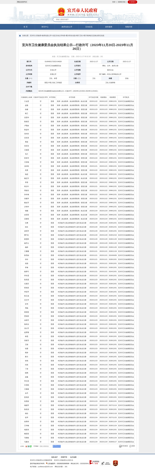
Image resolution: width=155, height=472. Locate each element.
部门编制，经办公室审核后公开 (110, 74)
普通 (52, 101)
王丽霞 (26, 150)
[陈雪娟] (26, 255)
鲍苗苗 (26, 434)
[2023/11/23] (93, 105)
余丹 (26, 393)
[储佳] (26, 413)
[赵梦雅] (26, 332)
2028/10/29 (113, 434)
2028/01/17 (113, 442)
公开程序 (77, 74)
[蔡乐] (26, 357)
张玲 (26, 259)
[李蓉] (26, 182)
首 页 (26, 27)
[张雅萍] (26, 199)
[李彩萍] (26, 292)
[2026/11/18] (112, 251)
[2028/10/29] (112, 434)
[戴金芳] (26, 203)
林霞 (26, 336)
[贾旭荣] (26, 316)
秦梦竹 (26, 271)
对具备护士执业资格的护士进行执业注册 (72, 223)
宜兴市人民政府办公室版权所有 (41, 460)
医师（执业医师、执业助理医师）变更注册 (72, 105)
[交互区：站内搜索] (77, 19)
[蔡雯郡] (26, 239)
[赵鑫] (26, 377)
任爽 (26, 223)
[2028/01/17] (112, 442)
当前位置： (26, 35)
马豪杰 (26, 442)
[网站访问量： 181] (61, 466)
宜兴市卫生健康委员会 (53, 66)
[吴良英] (26, 138)
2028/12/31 (113, 227)
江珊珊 (26, 251)
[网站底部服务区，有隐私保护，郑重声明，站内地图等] (77, 463)
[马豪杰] (26, 442)
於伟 (26, 304)
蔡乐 (26, 357)
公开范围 (77, 70)
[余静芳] (26, 320)
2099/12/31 (113, 101)
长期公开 (53, 74)
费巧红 (26, 235)
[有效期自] (103, 97)
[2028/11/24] (112, 422)
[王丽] (26, 344)
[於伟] (26, 304)
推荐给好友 (57, 446)
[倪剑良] (26, 134)
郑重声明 (64, 457)
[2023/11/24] (93, 211)
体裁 (110, 78)
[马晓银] (26, 438)
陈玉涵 (26, 296)
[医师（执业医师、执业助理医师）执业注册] (72, 101)
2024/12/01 (113, 271)
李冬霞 (26, 275)
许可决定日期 (93, 97)
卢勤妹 (26, 125)
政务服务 (108, 27)
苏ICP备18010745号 (37, 463)
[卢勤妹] (26, 126)
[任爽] (26, 223)
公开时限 (29, 74)
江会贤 (26, 101)
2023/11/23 (93, 105)
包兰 (26, 154)
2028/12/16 (113, 235)
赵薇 (26, 105)
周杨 (26, 308)
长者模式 (132, 2)
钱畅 (26, 211)
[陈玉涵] (26, 296)
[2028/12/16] (112, 235)
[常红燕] (26, 381)
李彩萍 (26, 292)
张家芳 (26, 340)
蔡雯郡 (26, 239)
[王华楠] (26, 426)
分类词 (77, 82)
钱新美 (26, 429)
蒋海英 (26, 288)
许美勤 (26, 385)
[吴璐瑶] (26, 219)
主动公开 (53, 70)
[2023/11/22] (93, 101)
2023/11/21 (93, 125)
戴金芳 (26, 202)
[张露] (26, 349)
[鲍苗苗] (26, 434)
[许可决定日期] (93, 97)
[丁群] (26, 369)
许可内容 (72, 97)
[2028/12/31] (112, 227)
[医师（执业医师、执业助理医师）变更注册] (72, 105)
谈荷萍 (26, 231)
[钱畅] (26, 211)
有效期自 (103, 97)
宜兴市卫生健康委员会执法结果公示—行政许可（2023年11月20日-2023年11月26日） (77, 47)
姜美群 (26, 397)
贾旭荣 (26, 316)
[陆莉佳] (26, 324)
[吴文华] (26, 300)
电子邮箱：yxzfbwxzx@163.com (41, 466)
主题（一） (29, 78)
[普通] (52, 101)
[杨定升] (26, 178)
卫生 (93, 78)
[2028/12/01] (112, 223)
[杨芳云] (26, 243)
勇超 (26, 142)
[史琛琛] (26, 215)
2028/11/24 (113, 421)
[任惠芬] (26, 284)
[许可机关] (126, 97)
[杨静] (26, 247)
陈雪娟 (26, 255)
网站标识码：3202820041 (80, 463)
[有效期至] (112, 97)
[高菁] (26, 170)
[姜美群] (26, 397)
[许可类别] (52, 97)
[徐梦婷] (26, 422)
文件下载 (29, 87)
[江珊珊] (26, 251)
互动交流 (88, 27)
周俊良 (26, 190)
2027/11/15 (113, 417)
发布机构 (29, 66)
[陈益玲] (26, 130)
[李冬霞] (26, 276)
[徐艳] (26, 361)
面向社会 (110, 70)
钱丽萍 (26, 405)
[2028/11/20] (112, 239)
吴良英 (26, 138)
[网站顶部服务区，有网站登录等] (77, 2)
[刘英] (26, 365)
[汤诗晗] (26, 166)
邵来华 (26, 158)
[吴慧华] (26, 117)
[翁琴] (26, 417)
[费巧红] (26, 235)
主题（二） (77, 78)
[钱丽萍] (26, 405)
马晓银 (26, 438)
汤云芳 (26, 328)
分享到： (22, 446)
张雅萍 (26, 198)
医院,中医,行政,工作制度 (53, 82)
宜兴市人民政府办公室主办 (63, 460)
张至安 (26, 146)
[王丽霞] (26, 150)
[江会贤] (26, 101)
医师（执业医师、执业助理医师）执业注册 (72, 101)
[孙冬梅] (26, 194)
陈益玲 (26, 130)
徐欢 (26, 227)
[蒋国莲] (26, 312)
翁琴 (26, 417)
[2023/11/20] (93, 223)
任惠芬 (26, 284)
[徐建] (26, 109)
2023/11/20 (93, 223)
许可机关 (126, 97)
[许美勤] (26, 385)
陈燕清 (26, 409)
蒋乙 (26, 113)
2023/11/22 (93, 101)
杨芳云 (26, 243)
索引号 (29, 61)
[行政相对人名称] (26, 97)
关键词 (29, 82)
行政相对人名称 (26, 97)
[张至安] (26, 146)
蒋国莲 (26, 312)
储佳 (26, 413)
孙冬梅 (26, 194)
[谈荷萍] (26, 231)
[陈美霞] (26, 280)
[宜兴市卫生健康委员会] (126, 101)
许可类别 (52, 97)
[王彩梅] (26, 162)
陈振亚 (26, 121)
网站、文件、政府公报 (110, 66)
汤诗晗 (26, 166)
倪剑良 (26, 134)
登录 (113, 2)
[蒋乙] (26, 113)
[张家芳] (26, 340)
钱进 (26, 174)
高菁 (26, 170)
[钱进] (26, 174)
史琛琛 (26, 215)
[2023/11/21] (93, 126)
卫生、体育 (53, 78)
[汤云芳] (26, 328)
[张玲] (26, 259)
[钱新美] (26, 430)
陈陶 (26, 373)
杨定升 (26, 178)
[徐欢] (26, 227)
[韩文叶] (26, 186)
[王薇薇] (26, 389)
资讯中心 (45, 27)
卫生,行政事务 (110, 82)
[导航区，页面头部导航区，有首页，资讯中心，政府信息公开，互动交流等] (77, 27)
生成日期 (77, 61)
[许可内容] (72, 97)
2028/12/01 (113, 223)
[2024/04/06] (112, 255)
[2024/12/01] (112, 272)
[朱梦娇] (26, 401)
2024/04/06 (113, 255)
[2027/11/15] (112, 417)
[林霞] (26, 336)
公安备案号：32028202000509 (57, 463)
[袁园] (26, 263)
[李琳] (26, 267)
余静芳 (26, 320)
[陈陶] (26, 373)
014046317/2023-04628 (53, 61)
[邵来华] (26, 158)
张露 (26, 348)
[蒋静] (26, 353)
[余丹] (26, 393)
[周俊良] (26, 190)
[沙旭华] (26, 207)
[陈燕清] (26, 409)
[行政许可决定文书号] (41, 97)
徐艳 (26, 361)
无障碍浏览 (122, 2)
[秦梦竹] (26, 272)
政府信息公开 (67, 27)
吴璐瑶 (26, 219)
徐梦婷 (26, 421)
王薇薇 (26, 389)
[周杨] (26, 308)
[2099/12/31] (112, 101)
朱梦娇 (26, 401)
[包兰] (26, 154)
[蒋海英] (26, 288)
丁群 (26, 369)
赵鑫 (26, 377)
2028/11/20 (113, 239)
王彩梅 (26, 162)
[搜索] (99, 19)
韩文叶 (26, 186)
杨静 (26, 247)
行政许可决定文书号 (41, 97)
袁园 (26, 263)
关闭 (132, 446)
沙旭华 (26, 207)
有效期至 (113, 97)
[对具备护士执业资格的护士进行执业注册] (72, 223)
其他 (126, 78)
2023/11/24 (93, 211)
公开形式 (77, 66)
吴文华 (26, 300)
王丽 (26, 344)
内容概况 (29, 91)
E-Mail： (37, 446)
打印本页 (123, 446)
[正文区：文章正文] (77, 245)
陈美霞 (26, 279)
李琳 (26, 267)
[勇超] (26, 142)
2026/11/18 (113, 251)
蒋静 (26, 352)
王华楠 (26, 425)
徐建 (26, 109)
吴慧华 (26, 117)
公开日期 (110, 61)
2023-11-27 (94, 61)
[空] (41, 101)
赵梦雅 (26, 332)
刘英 (26, 365)
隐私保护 (54, 457)
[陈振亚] (26, 122)
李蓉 (26, 182)
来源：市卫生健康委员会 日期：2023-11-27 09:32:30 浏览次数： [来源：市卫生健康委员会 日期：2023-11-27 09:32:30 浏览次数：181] (77, 56)
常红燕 (26, 381)
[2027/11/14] (112, 405)
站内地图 (73, 457)
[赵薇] (26, 105)
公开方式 (29, 70)
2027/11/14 (113, 405)
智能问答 (128, 27)
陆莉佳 (26, 324)
